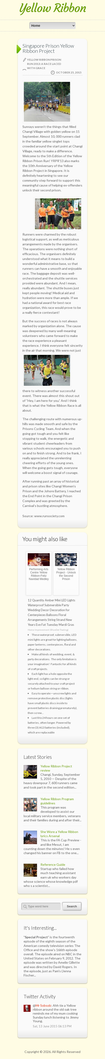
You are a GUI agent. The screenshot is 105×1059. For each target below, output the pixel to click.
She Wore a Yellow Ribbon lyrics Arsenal (59, 834)
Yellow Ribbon (52, 8)
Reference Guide (52, 864)
